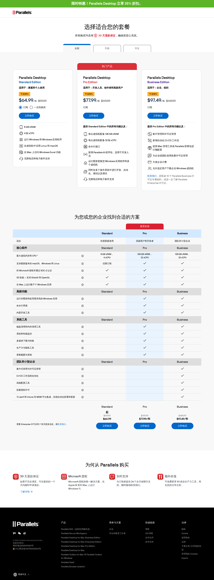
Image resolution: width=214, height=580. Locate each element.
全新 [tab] (77, 48)
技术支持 (149, 542)
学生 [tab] (137, 48)
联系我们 (152, 176)
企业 (111, 529)
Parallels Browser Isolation (73, 567)
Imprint (185, 558)
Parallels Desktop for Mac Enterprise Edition (81, 542)
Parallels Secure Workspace (74, 533)
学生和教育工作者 (117, 533)
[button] (23, 574)
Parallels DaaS (67, 562)
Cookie (185, 533)
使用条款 (186, 538)
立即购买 (29, 116)
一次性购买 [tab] (40, 107)
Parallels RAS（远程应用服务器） (76, 529)
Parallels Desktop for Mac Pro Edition (78, 546)
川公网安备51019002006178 (28, 549)
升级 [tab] (107, 48)
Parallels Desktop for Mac (73, 550)
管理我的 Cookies (190, 554)
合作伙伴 (149, 538)
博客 (147, 529)
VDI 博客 (149, 533)
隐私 (184, 529)
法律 (184, 542)
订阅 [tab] (25, 107)
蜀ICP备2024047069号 (23, 546)
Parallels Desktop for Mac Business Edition (80, 538)
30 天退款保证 (106, 35)
